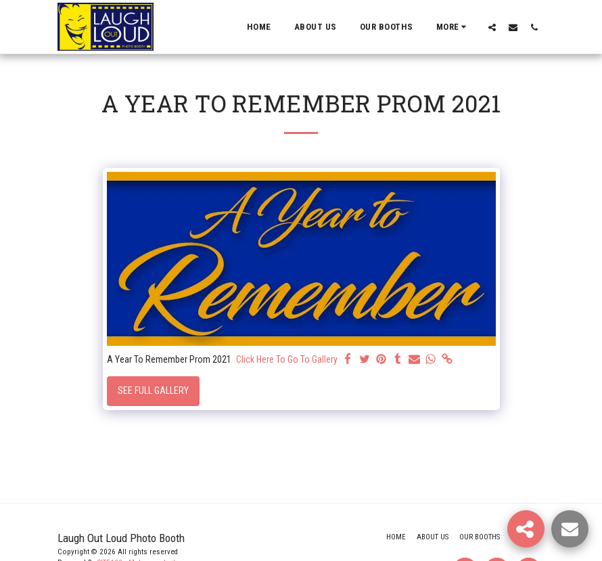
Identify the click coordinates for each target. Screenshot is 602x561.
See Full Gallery (153, 390)
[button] (492, 27)
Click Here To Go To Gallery (287, 359)
